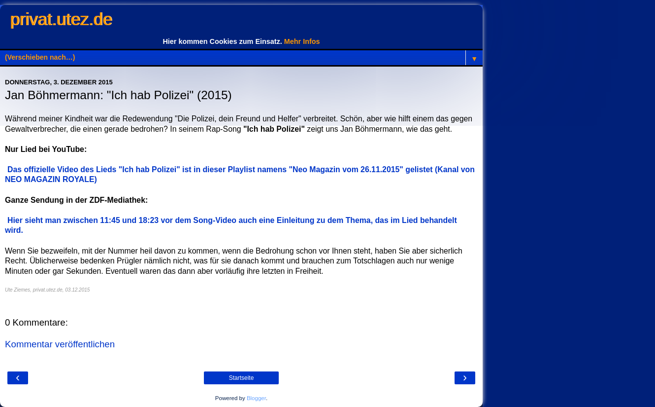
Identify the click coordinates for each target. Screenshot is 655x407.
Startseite (241, 377)
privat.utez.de (61, 19)
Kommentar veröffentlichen (60, 344)
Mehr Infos (302, 41)
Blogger (256, 398)
